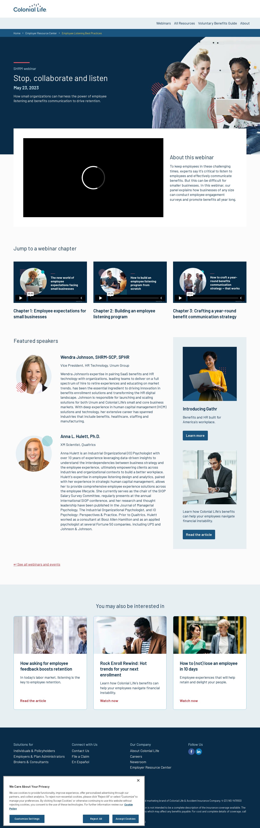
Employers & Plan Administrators (39, 754)
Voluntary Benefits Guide (217, 21)
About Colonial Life (144, 749)
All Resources (184, 21)
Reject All (96, 818)
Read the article (199, 532)
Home (17, 31)
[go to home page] (30, 10)
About (245, 21)
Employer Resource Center (41, 31)
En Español (80, 760)
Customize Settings (27, 818)
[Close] (138, 780)
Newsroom (138, 760)
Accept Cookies (125, 818)
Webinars (163, 21)
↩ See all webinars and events (37, 562)
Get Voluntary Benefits (229, 8)
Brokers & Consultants (31, 760)
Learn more (195, 434)
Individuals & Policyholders (34, 749)
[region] (74, 801)
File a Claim (80, 754)
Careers (136, 754)
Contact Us (80, 749)
